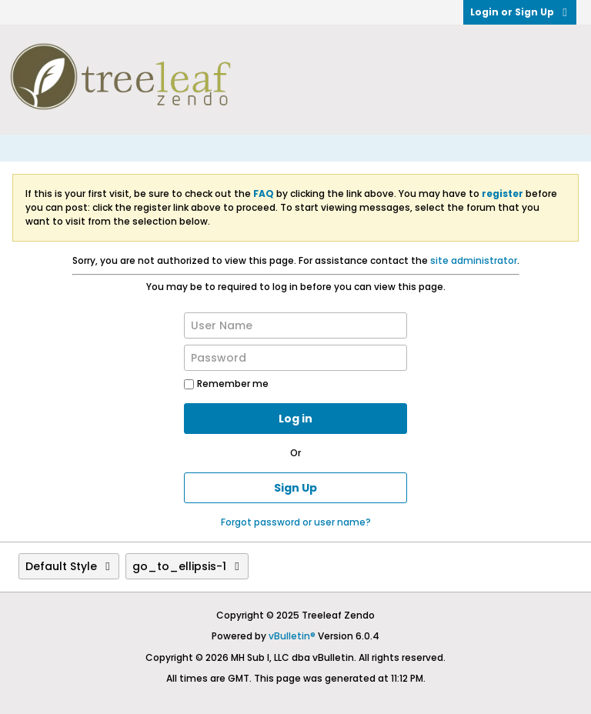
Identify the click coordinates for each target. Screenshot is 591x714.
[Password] (295, 358)
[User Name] (295, 325)
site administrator (473, 260)
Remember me (226, 383)
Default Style (68, 566)
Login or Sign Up (519, 11)
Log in (295, 418)
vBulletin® (292, 635)
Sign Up (295, 487)
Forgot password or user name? (296, 522)
